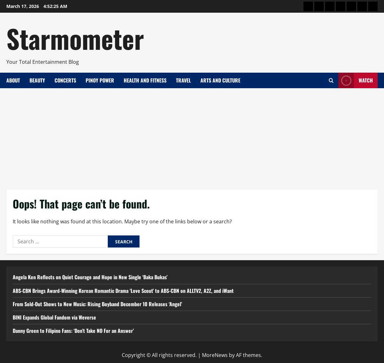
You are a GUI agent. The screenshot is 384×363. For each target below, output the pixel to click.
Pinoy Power (100, 80)
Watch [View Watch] (355, 80)
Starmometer (75, 38)
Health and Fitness (145, 80)
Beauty (37, 80)
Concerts (65, 80)
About (13, 80)
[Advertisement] (192, 135)
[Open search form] (331, 80)
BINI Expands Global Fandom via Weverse (54, 317)
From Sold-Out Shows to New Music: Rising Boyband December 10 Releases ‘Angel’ (97, 304)
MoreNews (215, 355)
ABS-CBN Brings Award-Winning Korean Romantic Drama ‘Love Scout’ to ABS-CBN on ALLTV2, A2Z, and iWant (123, 290)
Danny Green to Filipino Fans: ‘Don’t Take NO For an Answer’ (73, 330)
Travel (183, 80)
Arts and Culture (220, 80)
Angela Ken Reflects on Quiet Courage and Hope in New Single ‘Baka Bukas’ (90, 277)
